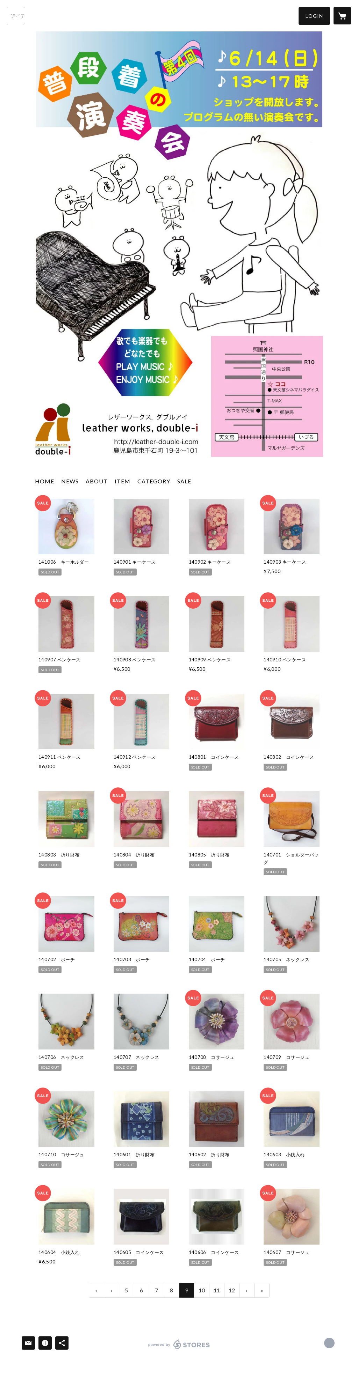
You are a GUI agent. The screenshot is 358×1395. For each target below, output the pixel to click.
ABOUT (97, 481)
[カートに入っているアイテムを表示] (342, 15)
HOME (44, 481)
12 (232, 1290)
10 (202, 1290)
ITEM (122, 481)
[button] (314, 16)
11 (217, 1290)
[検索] (15, 15)
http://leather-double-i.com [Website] (329, 1343)
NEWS (70, 481)
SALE (184, 481)
